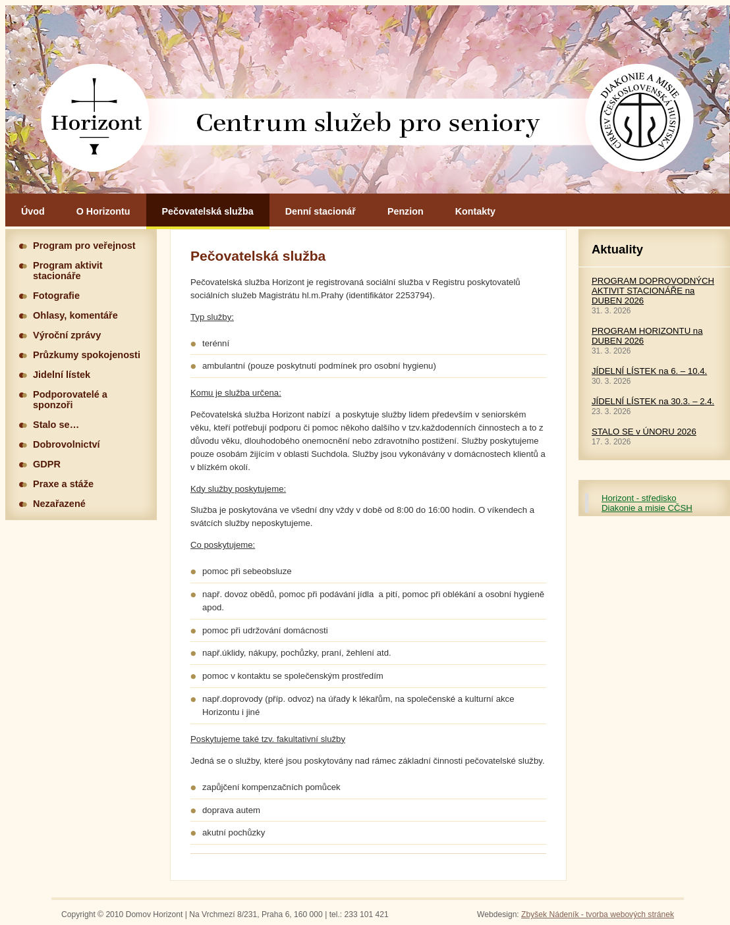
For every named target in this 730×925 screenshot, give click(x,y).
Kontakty (475, 211)
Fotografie (56, 295)
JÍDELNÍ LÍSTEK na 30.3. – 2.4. (653, 401)
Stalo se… (56, 424)
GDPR (47, 464)
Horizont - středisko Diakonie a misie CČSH (647, 503)
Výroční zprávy (67, 335)
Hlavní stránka (367, 99)
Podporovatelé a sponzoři (70, 399)
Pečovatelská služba (208, 211)
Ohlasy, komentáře (75, 315)
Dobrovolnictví (66, 444)
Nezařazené (59, 503)
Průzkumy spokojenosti (86, 355)
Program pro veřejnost (84, 245)
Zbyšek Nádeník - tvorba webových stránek (597, 914)
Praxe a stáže (63, 484)
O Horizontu (103, 211)
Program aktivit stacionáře (68, 270)
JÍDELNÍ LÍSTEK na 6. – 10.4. (649, 371)
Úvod (33, 211)
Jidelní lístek (61, 374)
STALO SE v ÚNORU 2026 (644, 431)
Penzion (405, 211)
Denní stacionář (320, 211)
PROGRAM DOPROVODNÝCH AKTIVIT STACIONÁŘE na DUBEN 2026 (653, 290)
